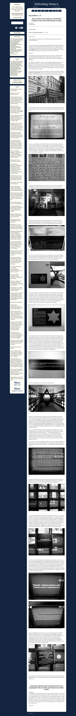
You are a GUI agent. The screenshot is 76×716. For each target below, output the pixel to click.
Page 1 (33, 10)
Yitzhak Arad (38, 423)
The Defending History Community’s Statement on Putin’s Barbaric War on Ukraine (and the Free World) (17, 209)
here (44, 642)
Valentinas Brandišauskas (47, 423)
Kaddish (12, 52)
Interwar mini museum (15, 42)
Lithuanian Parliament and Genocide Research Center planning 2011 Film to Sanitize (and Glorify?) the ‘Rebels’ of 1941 (46, 687)
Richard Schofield (38, 32)
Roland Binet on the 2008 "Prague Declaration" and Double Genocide (16, 289)
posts (16, 8)
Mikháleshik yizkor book (15, 46)
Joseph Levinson (36, 424)
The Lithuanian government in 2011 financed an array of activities (41, 55)
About (54, 10)
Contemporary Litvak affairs (16, 47)
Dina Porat (42, 424)
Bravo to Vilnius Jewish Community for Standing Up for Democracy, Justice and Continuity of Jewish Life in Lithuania (16, 353)
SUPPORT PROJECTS (14, 75)
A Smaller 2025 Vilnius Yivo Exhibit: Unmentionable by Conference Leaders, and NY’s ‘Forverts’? (16, 269)
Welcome (17, 4)
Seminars (15, 9)
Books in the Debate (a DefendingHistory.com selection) (16, 221)
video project (57, 424)
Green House (31, 338)
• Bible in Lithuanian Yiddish (15, 68)
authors (17, 6)
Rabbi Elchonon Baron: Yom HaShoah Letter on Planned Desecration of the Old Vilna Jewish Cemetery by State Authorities (17, 135)
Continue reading (31, 705)
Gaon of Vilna (13, 45)
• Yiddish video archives (14, 66)
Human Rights (17, 33)
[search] (16, 23)
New (36, 10)
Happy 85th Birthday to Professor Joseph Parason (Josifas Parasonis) (16, 215)
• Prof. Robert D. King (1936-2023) (16, 65)
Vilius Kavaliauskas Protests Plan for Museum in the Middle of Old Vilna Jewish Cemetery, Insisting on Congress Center (17, 118)
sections (20, 6)
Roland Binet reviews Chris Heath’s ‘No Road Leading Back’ (17, 378)
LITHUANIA (17, 82)
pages (19, 8)
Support (60, 10)
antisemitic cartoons (51, 62)
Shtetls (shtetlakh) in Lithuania (16, 44)
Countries (46, 10)
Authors (43, 10)
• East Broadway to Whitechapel (16, 71)
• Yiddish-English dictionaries (15, 63)
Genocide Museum (33, 39)
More (17, 383)
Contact (18, 9)
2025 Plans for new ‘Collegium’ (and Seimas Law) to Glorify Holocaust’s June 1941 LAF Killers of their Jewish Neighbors (17, 335)
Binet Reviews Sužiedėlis (16, 302)
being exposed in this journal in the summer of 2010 (51, 45)
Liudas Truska (49, 424)
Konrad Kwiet (61, 423)
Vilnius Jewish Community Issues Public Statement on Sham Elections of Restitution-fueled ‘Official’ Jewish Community (17, 372)
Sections (39, 10)
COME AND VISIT (17, 80)
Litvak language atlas (14, 43)
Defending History (46, 4)
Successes (50, 10)
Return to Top (31, 713)
